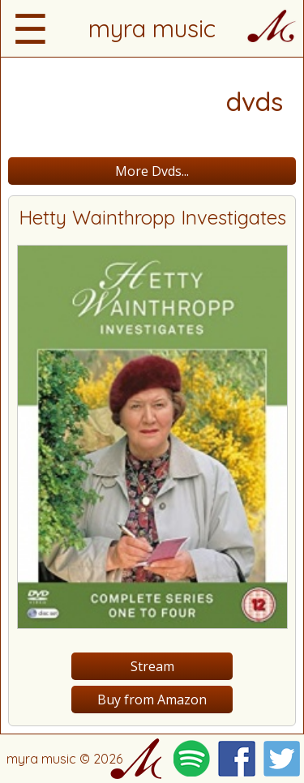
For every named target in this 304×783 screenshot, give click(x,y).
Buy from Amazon (152, 699)
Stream (152, 666)
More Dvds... (152, 171)
